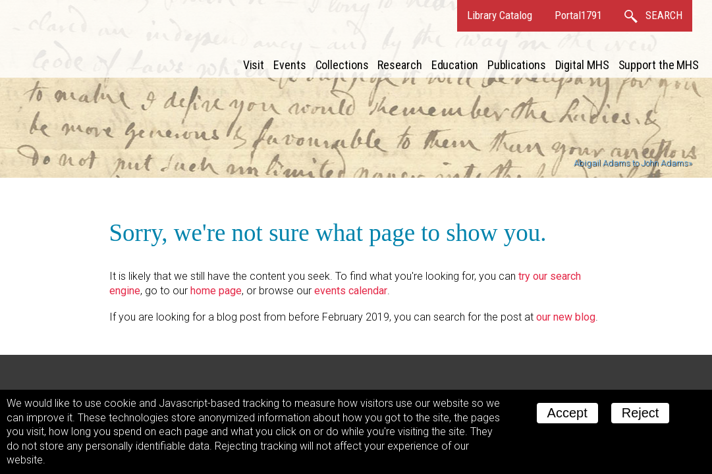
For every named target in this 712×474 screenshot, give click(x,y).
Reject (640, 413)
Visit (254, 65)
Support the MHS (658, 65)
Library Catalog (499, 15)
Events (289, 65)
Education (454, 65)
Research (399, 65)
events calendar (350, 290)
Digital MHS (582, 65)
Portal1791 (578, 15)
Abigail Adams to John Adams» (633, 163)
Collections (342, 65)
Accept (567, 413)
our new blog (565, 317)
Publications (516, 65)
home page (216, 290)
